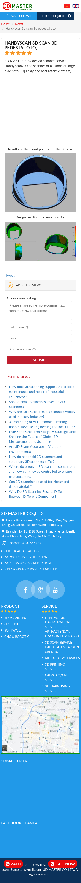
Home (5, 24)
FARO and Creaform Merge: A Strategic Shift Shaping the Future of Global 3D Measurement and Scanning (42, 436)
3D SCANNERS (15, 618)
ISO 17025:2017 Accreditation (27, 563)
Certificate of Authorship (25, 551)
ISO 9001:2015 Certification (26, 557)
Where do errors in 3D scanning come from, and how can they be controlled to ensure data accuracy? (42, 471)
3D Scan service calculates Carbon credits (62, 647)
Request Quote (55, 16)
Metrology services (62, 658)
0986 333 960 (18, 16)
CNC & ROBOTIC (16, 636)
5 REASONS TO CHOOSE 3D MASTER (30, 569)
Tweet (10, 275)
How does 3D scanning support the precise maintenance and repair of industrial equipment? (41, 391)
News (19, 24)
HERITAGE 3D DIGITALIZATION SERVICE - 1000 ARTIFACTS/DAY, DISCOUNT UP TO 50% (62, 627)
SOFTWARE (13, 630)
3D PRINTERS (14, 624)
